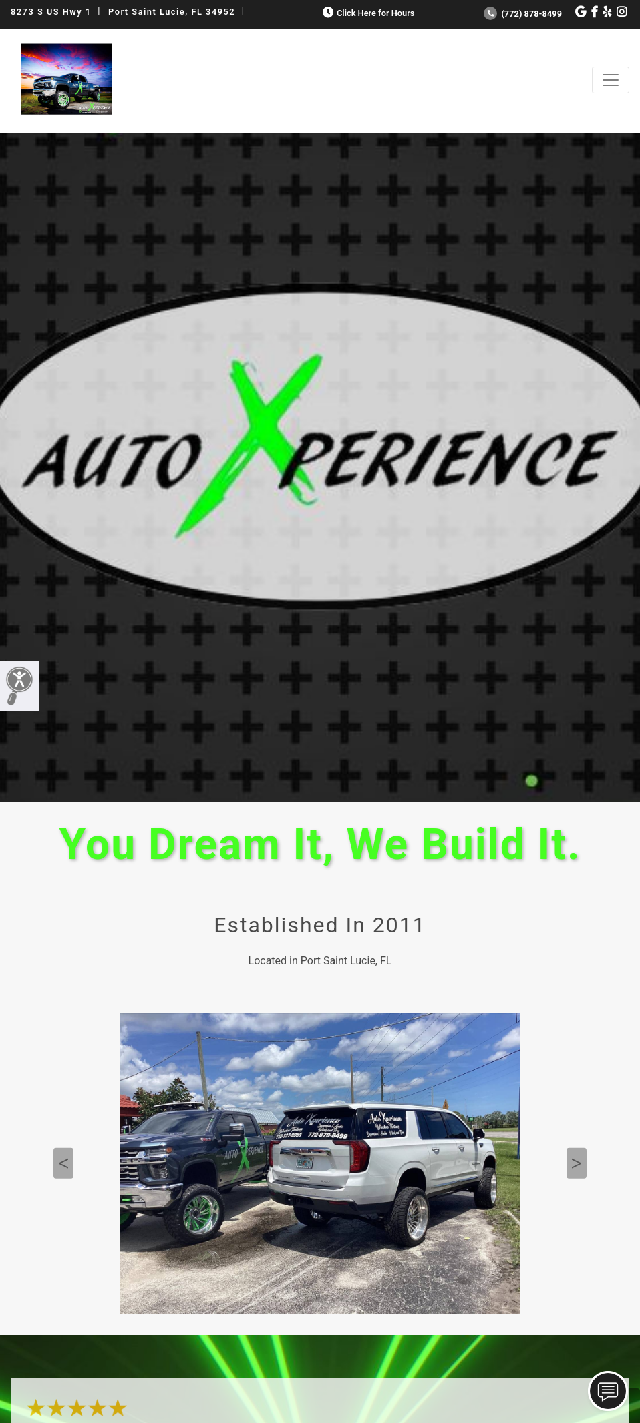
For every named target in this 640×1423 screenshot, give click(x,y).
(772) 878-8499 (523, 14)
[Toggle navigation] (610, 80)
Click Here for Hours (367, 13)
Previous (63, 1163)
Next (577, 1163)
